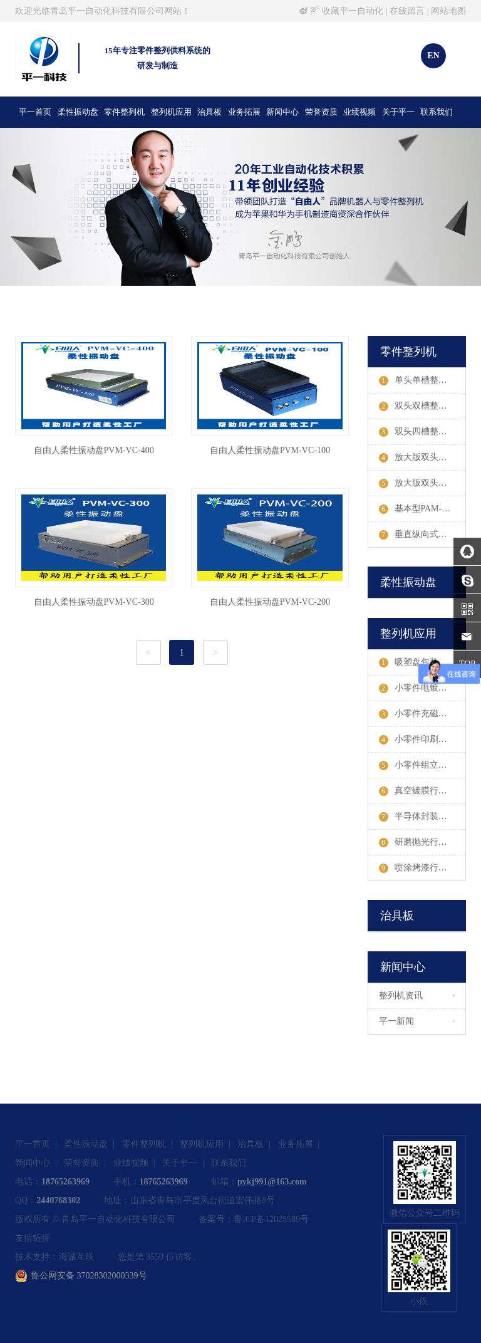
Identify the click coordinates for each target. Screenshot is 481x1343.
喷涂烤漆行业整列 (422, 868)
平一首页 (35, 112)
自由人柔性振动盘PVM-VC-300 (94, 602)
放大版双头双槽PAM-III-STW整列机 (422, 457)
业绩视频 (359, 112)
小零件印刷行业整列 (422, 739)
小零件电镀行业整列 (422, 688)
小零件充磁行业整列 (422, 714)
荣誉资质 (321, 112)
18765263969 (65, 1181)
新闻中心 (282, 112)
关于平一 (398, 112)
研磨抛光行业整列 (422, 842)
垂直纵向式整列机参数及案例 (422, 535)
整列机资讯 (401, 995)
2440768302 (58, 1200)
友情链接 (32, 1238)
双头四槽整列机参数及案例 (422, 432)
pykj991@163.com (272, 1181)
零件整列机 (124, 112)
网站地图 (448, 11)
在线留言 (407, 11)
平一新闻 (396, 1021)
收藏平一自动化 (352, 11)
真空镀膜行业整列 (422, 791)
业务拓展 (244, 112)
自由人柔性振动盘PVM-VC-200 (270, 602)
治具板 (209, 112)
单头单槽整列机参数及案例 (422, 380)
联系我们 (436, 112)
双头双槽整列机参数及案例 (422, 406)
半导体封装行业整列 (422, 817)
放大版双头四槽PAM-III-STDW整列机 (422, 483)
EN (433, 55)
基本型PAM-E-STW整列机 (422, 509)
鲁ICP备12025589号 (271, 1219)
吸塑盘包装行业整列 (422, 662)
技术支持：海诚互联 (54, 1257)
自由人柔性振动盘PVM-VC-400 (94, 450)
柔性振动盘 (78, 112)
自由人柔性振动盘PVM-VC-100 (270, 450)
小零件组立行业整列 (422, 765)
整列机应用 (171, 112)
